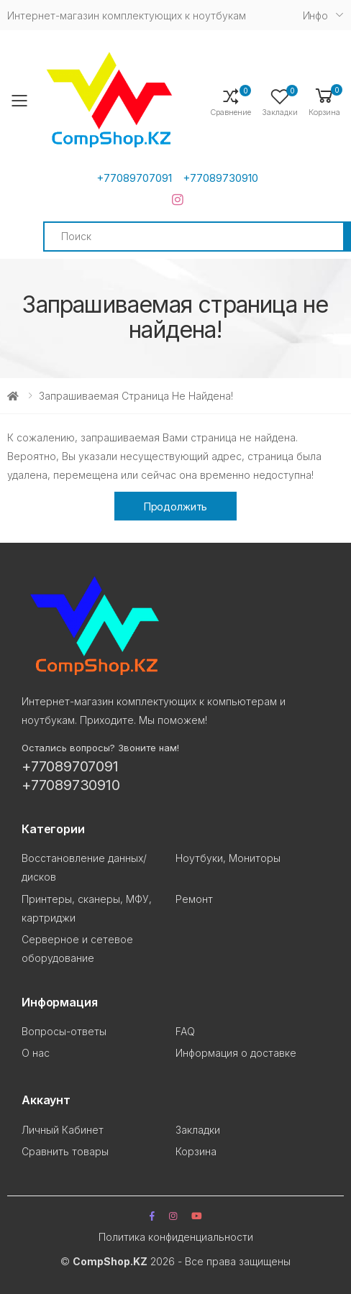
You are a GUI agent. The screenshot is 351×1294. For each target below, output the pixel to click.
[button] (324, 101)
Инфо (315, 15)
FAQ (185, 1031)
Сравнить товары (65, 1151)
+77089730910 (220, 178)
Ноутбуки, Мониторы (228, 858)
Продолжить (176, 506)
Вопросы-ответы (64, 1031)
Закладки (198, 1130)
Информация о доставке (236, 1053)
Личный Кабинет (63, 1130)
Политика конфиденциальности (176, 1237)
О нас (36, 1053)
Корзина (196, 1151)
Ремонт (194, 899)
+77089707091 (134, 178)
